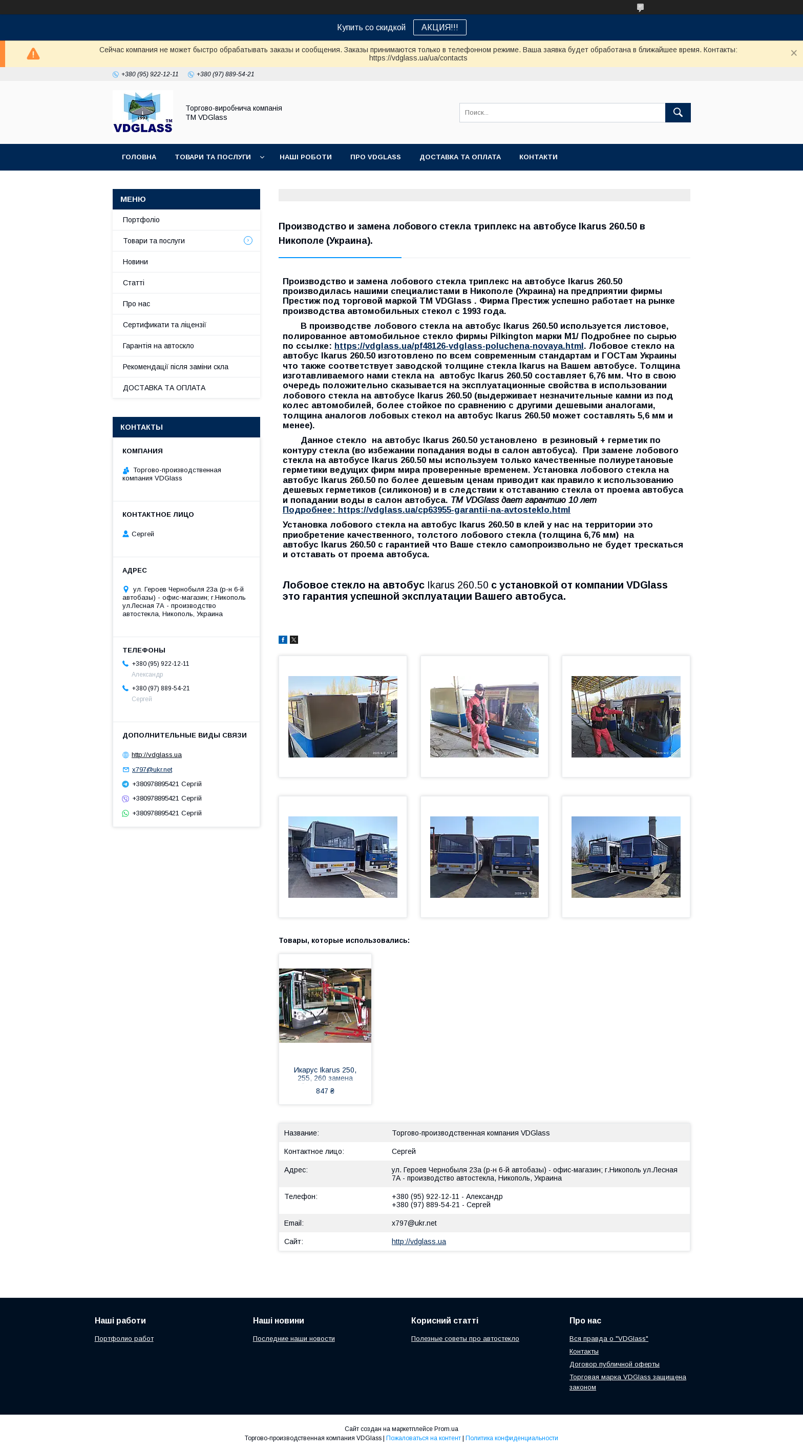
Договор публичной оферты (614, 1364)
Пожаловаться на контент (423, 1438)
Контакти (538, 157)
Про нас (136, 304)
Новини (135, 262)
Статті (133, 283)
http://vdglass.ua (419, 1241)
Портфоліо (141, 220)
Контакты (584, 1351)
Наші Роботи (306, 157)
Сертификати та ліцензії (164, 325)
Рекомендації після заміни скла (175, 367)
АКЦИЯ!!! (439, 27)
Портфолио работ (124, 1338)
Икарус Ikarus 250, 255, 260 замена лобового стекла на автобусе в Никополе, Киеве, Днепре (325, 1075)
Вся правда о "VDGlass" (608, 1338)
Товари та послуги (213, 157)
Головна (139, 157)
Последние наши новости (294, 1338)
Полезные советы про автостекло (465, 1338)
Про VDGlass (375, 157)
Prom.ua (446, 1429)
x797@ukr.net (414, 1223)
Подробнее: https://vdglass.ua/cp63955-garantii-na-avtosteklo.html (426, 510)
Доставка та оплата (460, 157)
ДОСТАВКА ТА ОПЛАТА (164, 388)
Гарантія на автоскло (158, 346)
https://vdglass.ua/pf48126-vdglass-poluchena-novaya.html (459, 346)
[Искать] (678, 112)
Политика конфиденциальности (512, 1438)
